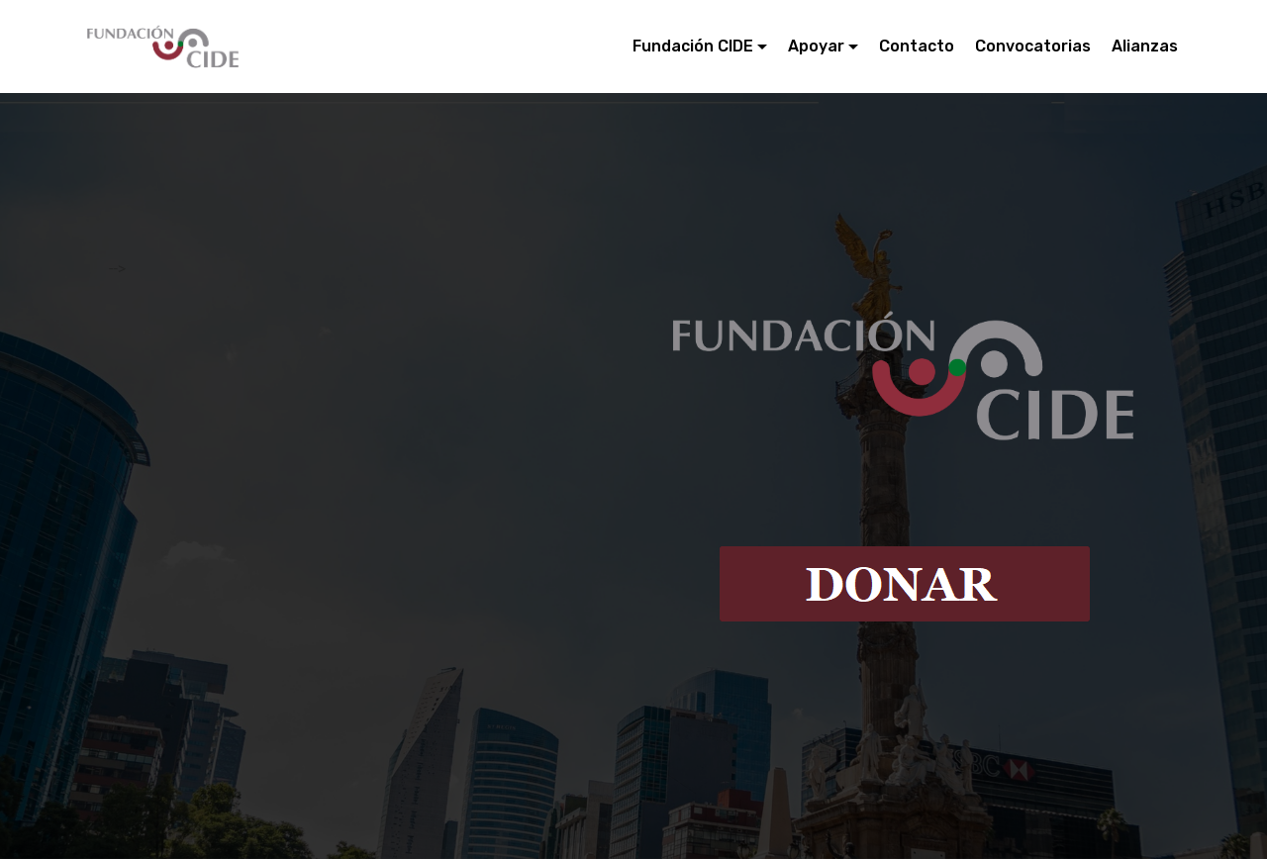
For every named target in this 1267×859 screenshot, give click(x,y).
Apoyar (816, 46)
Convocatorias (1033, 46)
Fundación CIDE (693, 46)
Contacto (916, 46)
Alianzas (1145, 46)
